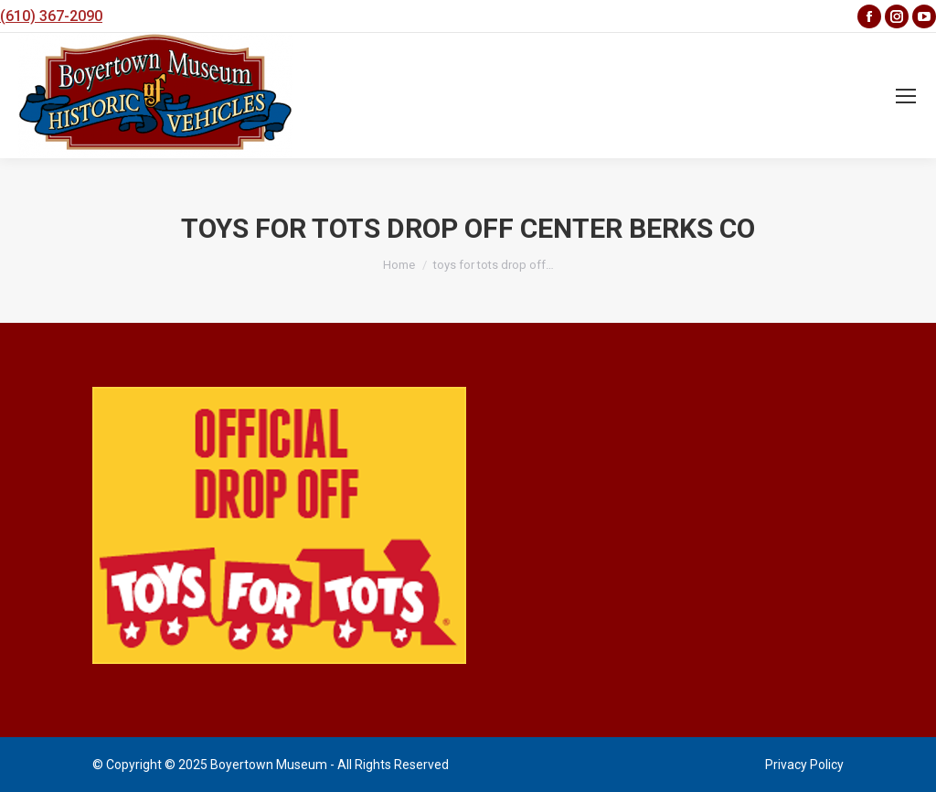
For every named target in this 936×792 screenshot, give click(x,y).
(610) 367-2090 (51, 16)
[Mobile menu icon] (906, 96)
